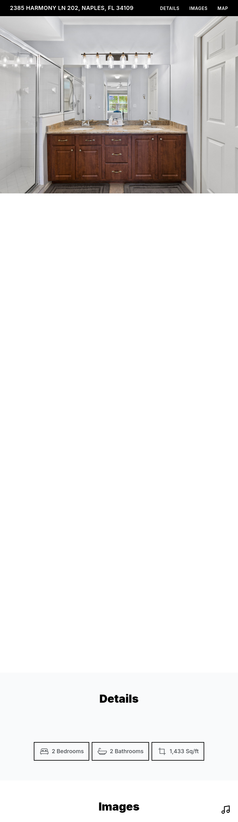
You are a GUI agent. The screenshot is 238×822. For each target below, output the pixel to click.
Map (223, 8)
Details (169, 8)
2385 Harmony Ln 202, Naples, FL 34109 (72, 8)
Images (198, 8)
